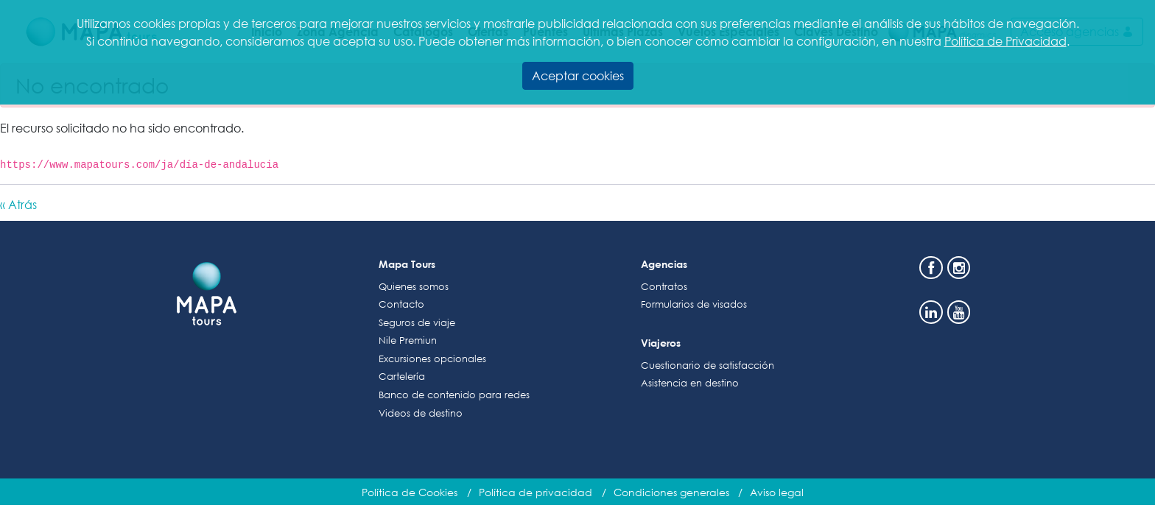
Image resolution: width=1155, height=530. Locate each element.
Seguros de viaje (417, 323)
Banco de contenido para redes (454, 395)
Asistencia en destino (690, 383)
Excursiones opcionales (432, 359)
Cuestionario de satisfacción (707, 365)
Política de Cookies (409, 492)
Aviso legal (777, 492)
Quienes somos (414, 286)
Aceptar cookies (578, 75)
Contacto (401, 304)
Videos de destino (421, 413)
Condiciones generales (671, 492)
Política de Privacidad (1005, 41)
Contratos (664, 286)
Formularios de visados (694, 304)
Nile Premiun (408, 340)
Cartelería (402, 376)
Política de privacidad (535, 492)
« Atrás (18, 204)
